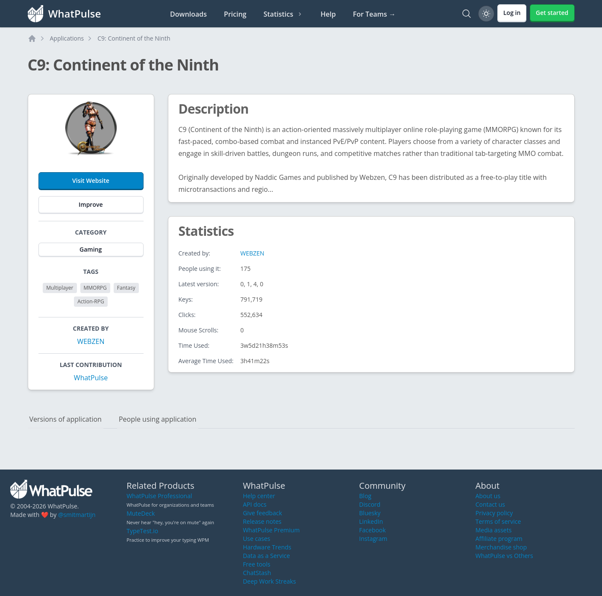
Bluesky (370, 513)
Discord (370, 504)
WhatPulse (91, 377)
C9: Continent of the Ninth (133, 38)
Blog (365, 496)
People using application (158, 419)
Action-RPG (90, 301)
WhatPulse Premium (271, 530)
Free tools (256, 564)
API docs (254, 504)
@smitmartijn (77, 515)
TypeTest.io (142, 531)
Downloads (188, 14)
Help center (259, 496)
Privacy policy (494, 513)
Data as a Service (266, 556)
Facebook (372, 530)
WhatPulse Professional (159, 496)
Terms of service (498, 521)
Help (328, 14)
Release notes (262, 521)
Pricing (235, 14)
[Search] (466, 14)
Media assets (494, 530)
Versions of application (65, 419)
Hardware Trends (267, 547)
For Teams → (374, 14)
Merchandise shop (501, 547)
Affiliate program (499, 538)
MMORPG (95, 287)
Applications (67, 38)
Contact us (490, 504)
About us (488, 496)
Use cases (256, 538)
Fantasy (126, 287)
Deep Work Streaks (269, 581)
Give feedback (262, 513)
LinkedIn (371, 521)
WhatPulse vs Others (504, 556)
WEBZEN (90, 341)
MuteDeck (140, 513)
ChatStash (257, 573)
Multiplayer (59, 287)
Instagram (373, 538)
